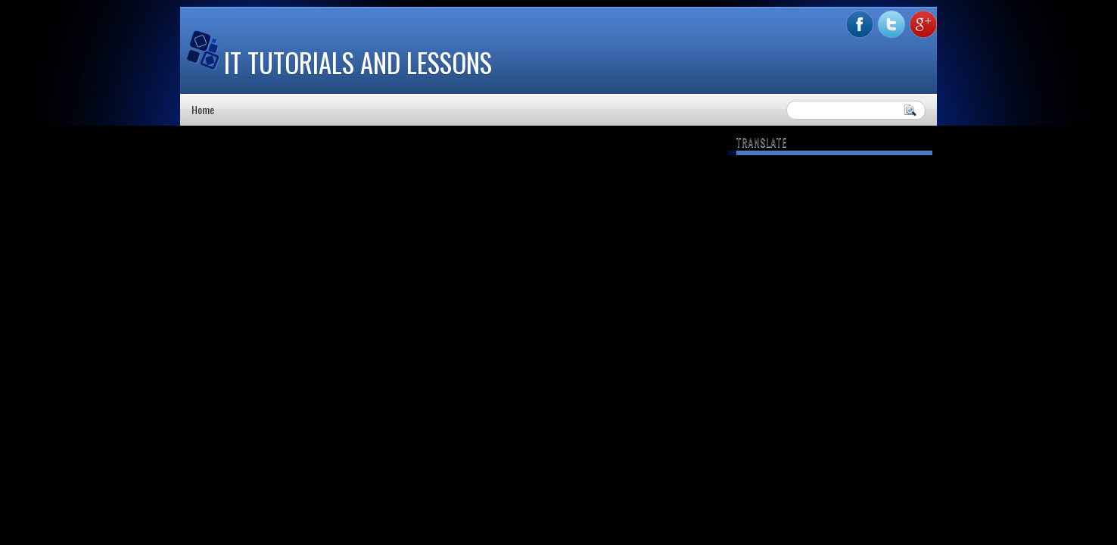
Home (202, 109)
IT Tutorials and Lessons (358, 62)
